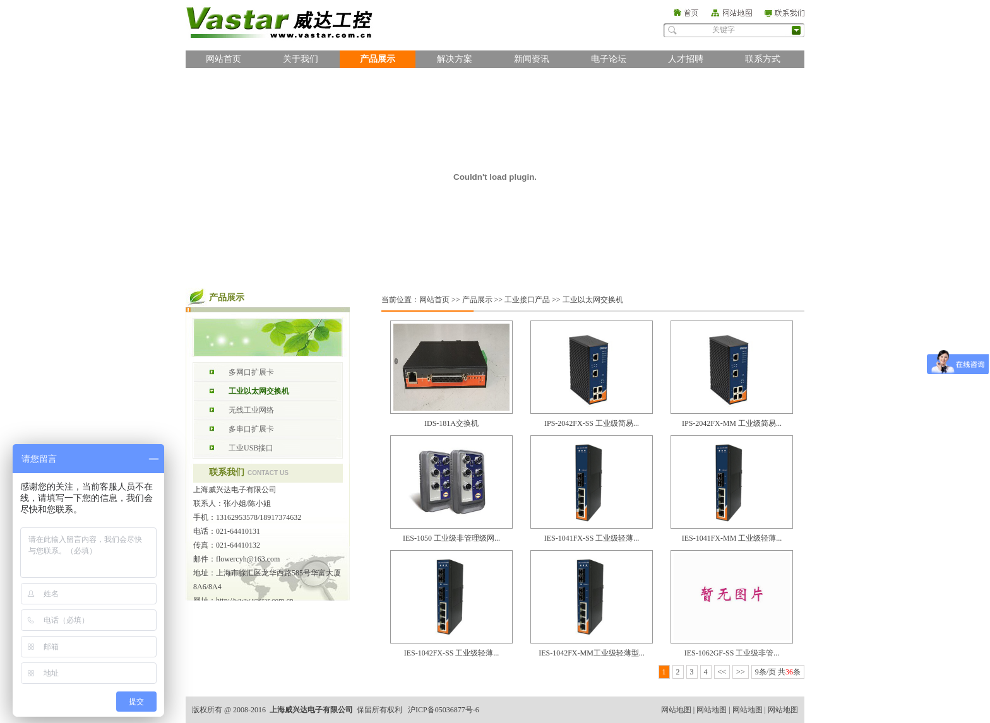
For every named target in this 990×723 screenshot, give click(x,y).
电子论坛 (608, 59)
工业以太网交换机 (259, 391)
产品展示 (377, 59)
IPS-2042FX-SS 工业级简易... (591, 423)
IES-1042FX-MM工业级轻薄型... (592, 653)
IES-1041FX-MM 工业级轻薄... (732, 538)
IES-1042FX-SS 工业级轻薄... (451, 653)
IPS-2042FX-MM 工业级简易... (732, 423)
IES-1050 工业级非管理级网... (451, 538)
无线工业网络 (251, 410)
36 (789, 671)
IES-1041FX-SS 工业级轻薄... (592, 538)
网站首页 (223, 59)
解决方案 (454, 59)
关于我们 (300, 59)
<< (722, 671)
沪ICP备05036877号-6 (443, 709)
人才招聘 (685, 59)
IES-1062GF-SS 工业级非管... (732, 653)
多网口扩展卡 (251, 372)
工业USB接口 (251, 448)
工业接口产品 (527, 299)
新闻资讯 (531, 59)
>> (740, 671)
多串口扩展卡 (251, 429)
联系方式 (762, 59)
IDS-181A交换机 (451, 423)
